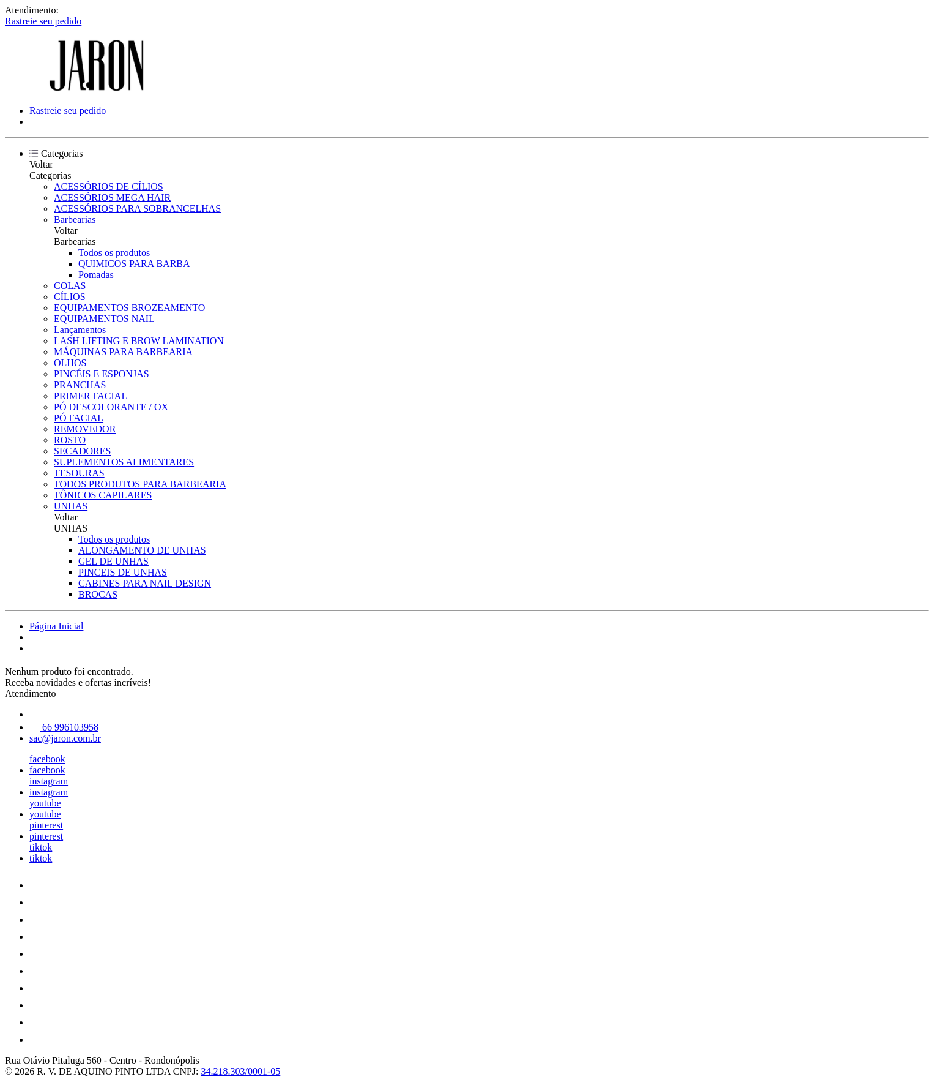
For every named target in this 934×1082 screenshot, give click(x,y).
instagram (48, 781)
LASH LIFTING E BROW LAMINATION (139, 341)
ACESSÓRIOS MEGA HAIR (112, 197)
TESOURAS (79, 473)
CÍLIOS (70, 296)
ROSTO (70, 440)
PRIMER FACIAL (90, 396)
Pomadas (96, 274)
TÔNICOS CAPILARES (103, 495)
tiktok (40, 847)
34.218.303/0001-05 (241, 1071)
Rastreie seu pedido (43, 21)
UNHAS (70, 506)
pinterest (46, 825)
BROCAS (97, 594)
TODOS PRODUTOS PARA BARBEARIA (140, 484)
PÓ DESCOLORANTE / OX (111, 407)
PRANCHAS (80, 385)
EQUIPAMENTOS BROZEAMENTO (129, 307)
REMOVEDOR (85, 429)
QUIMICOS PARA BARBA (134, 263)
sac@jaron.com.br (65, 738)
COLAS (70, 285)
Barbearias (74, 219)
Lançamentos (80, 330)
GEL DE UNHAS (113, 561)
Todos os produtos (114, 252)
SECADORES (82, 451)
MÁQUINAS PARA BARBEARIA (123, 352)
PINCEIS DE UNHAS (122, 572)
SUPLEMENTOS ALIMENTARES (124, 462)
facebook (47, 759)
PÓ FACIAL (78, 418)
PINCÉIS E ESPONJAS (101, 374)
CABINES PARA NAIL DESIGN (144, 583)
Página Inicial (56, 626)
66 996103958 (63, 727)
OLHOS (70, 363)
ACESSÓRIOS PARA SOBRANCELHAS (137, 208)
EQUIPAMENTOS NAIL (104, 319)
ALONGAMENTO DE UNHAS (142, 550)
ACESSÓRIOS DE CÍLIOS (108, 186)
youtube (45, 803)
